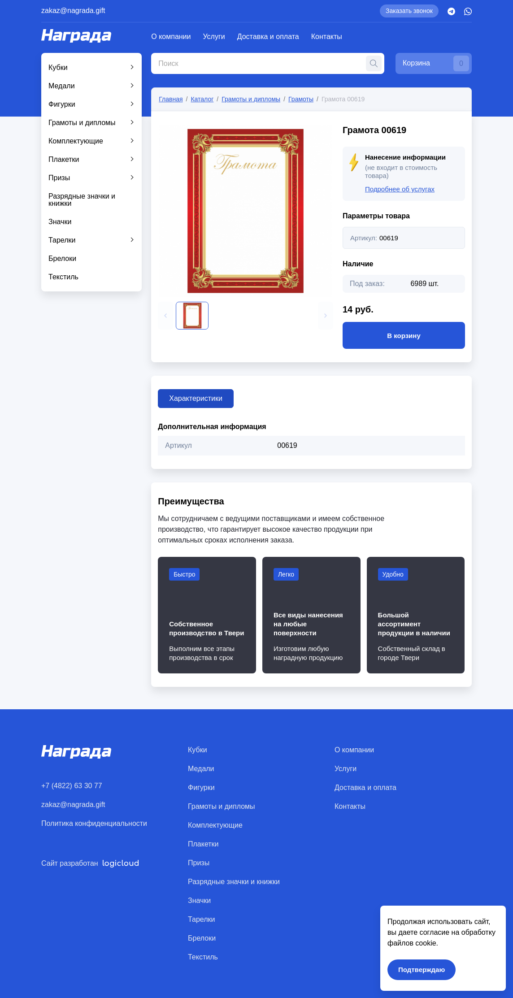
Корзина (436, 63)
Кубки (58, 67)
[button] (165, 316)
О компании (171, 36)
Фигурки (61, 104)
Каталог (202, 99)
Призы (59, 178)
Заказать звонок (409, 10)
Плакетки (63, 159)
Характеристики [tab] (195, 398)
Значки (59, 222)
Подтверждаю (421, 969)
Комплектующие (75, 141)
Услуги (214, 36)
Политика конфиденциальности (94, 823)
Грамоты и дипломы (82, 122)
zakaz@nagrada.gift (73, 10)
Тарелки (62, 240)
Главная (171, 99)
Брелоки (62, 258)
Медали (61, 86)
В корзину (404, 335)
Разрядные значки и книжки (81, 199)
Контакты (326, 36)
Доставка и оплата (268, 36)
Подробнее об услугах (400, 189)
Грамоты (300, 99)
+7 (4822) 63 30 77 (71, 786)
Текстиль (63, 277)
